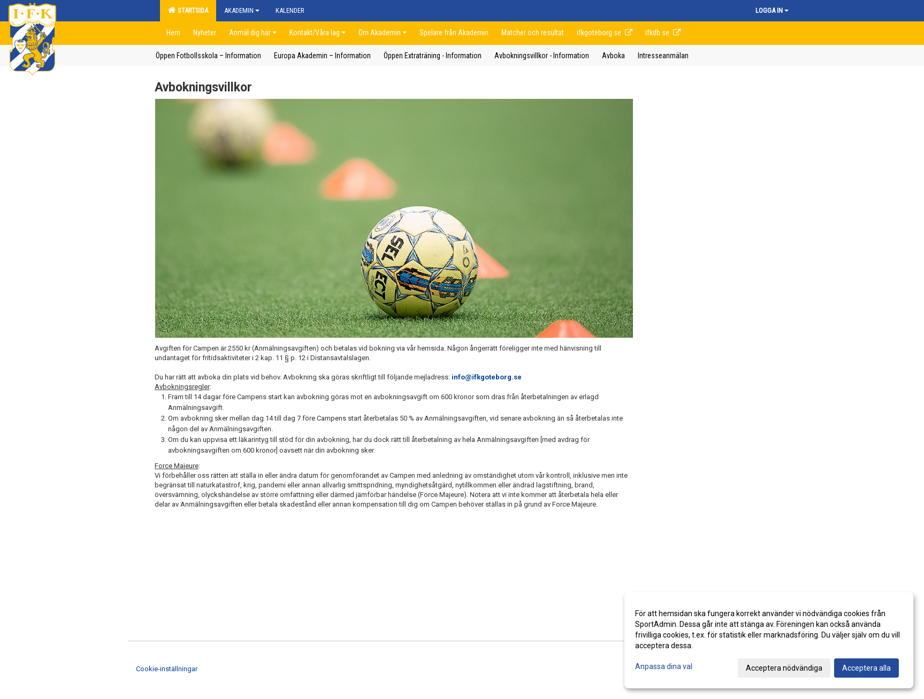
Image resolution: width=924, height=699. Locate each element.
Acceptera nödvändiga (784, 668)
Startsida (188, 10)
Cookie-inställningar (166, 669)
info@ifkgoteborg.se (487, 377)
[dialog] (768, 640)
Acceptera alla (866, 668)
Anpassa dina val (663, 666)
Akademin (241, 10)
